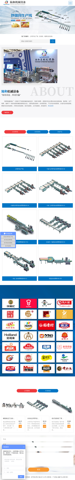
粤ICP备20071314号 (41, 477)
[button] (35, 32)
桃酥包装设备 (48, 36)
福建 (59, 477)
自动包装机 (37, 131)
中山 (61, 477)
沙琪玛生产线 (34, 36)
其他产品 (60, 131)
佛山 (56, 477)
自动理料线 (15, 131)
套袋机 (41, 36)
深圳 (64, 477)
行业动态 (48, 390)
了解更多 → (7, 112)
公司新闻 (27, 390)
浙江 (67, 477)
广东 (54, 477)
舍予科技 (33, 477)
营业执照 (50, 106)
